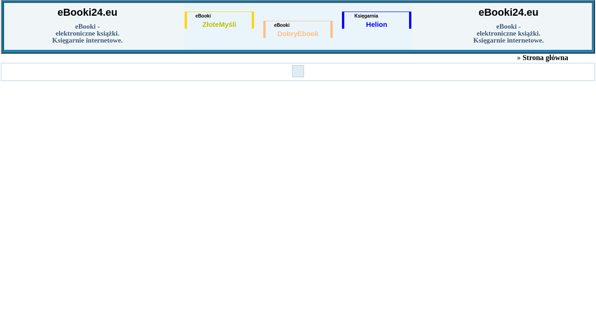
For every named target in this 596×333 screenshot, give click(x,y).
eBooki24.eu (87, 12)
